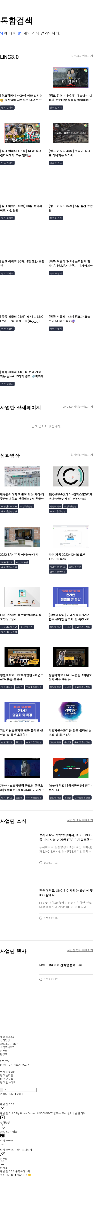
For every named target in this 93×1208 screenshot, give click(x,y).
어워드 (3, 1093)
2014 (20, 1093)
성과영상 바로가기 (82, 454)
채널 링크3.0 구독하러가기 (15, 1171)
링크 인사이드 (8, 1082)
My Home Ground (26, 1113)
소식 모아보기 (8, 1149)
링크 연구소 (6, 1078)
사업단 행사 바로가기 (80, 950)
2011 (13, 1093)
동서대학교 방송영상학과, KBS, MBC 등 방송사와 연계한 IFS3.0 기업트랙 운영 (65, 839)
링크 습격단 (6, 1075)
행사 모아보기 (24, 1149)
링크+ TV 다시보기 (10, 1064)
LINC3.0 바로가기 (82, 55)
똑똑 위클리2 (7, 1071)
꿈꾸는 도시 (60, 1113)
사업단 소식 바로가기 (80, 820)
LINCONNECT (45, 1113)
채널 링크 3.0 (7, 1113)
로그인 (25, 1064)
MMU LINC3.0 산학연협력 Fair (60, 965)
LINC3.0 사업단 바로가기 (77, 406)
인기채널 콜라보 (76, 1113)
